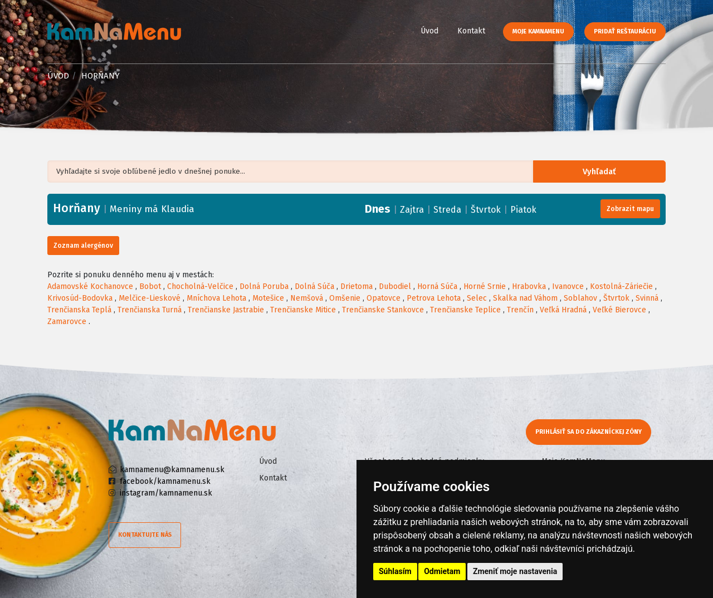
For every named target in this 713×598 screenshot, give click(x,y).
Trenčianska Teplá (79, 310)
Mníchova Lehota (216, 298)
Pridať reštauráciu (625, 31)
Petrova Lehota (434, 298)
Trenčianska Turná (150, 310)
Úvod (429, 31)
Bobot (150, 286)
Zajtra (412, 209)
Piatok (523, 209)
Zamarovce (66, 321)
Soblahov (580, 298)
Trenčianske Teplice (465, 310)
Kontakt (471, 31)
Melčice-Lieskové (149, 298)
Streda (447, 209)
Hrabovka (529, 286)
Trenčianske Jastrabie (226, 310)
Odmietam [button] (442, 571)
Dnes (377, 208)
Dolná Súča (314, 286)
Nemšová (306, 298)
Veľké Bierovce (619, 310)
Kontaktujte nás (145, 534)
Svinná (647, 298)
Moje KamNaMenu (538, 31)
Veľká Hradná (563, 310)
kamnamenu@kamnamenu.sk (172, 469)
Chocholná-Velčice (200, 286)
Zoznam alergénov (83, 245)
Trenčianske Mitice (303, 310)
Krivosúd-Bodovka (80, 298)
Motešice (268, 298)
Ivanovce (568, 286)
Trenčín (520, 310)
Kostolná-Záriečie (621, 286)
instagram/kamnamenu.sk (166, 493)
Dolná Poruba (264, 286)
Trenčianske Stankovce (383, 310)
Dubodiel (395, 286)
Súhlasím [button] (395, 571)
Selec (477, 298)
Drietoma (356, 286)
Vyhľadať (604, 171)
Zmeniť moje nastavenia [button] (515, 571)
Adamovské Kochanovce (90, 286)
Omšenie (344, 298)
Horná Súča (437, 286)
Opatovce (384, 298)
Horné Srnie (484, 286)
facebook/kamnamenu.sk (165, 481)
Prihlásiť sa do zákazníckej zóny (589, 431)
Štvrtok (486, 209)
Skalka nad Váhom (525, 298)
